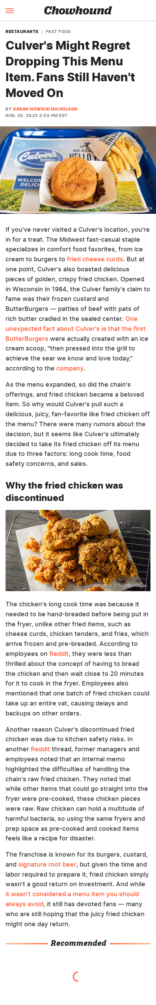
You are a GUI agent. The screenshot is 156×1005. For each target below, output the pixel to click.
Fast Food (58, 32)
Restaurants (22, 32)
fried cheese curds (95, 259)
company (70, 368)
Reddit (59, 653)
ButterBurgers (27, 338)
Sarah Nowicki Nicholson (45, 109)
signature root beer (47, 864)
